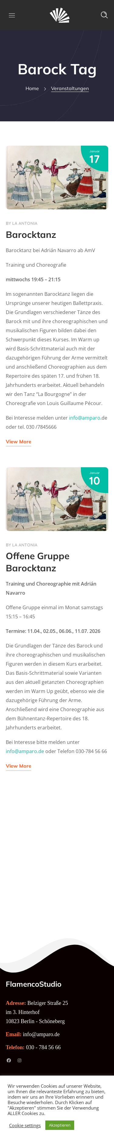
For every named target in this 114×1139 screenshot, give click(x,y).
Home (32, 88)
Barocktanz (31, 234)
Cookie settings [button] (25, 1125)
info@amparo (84, 417)
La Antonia (24, 223)
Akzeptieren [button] (60, 1125)
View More (18, 441)
